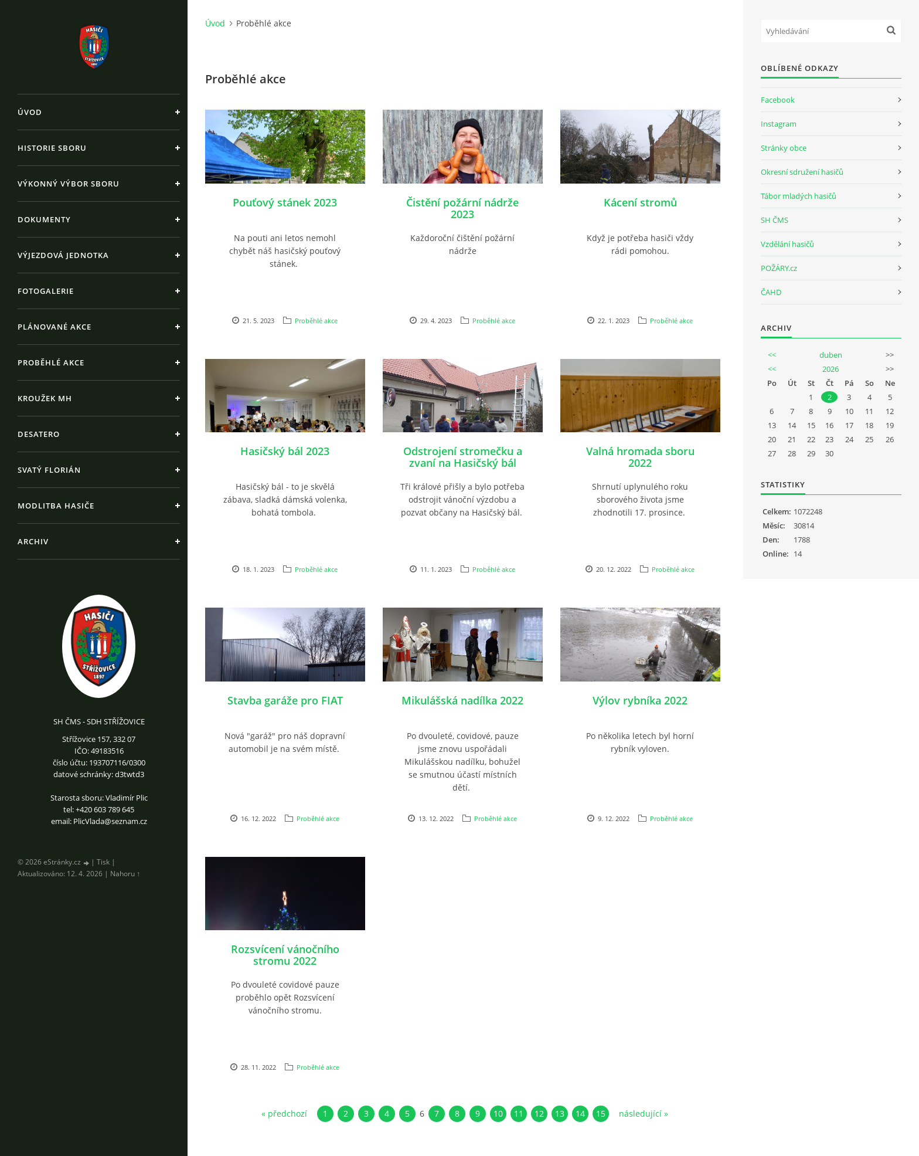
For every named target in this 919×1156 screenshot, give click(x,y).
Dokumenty (44, 219)
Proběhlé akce (51, 362)
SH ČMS (774, 220)
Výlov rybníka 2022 (640, 700)
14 (580, 1113)
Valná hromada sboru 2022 (640, 457)
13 (559, 1113)
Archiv (33, 541)
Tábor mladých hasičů (798, 196)
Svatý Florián (49, 470)
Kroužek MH (45, 398)
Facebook (778, 99)
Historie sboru (52, 148)
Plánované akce (54, 326)
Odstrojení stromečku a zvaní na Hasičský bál (462, 457)
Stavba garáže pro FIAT (285, 700)
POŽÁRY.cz (779, 268)
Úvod (30, 112)
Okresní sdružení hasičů (802, 172)
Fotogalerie (46, 291)
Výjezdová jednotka (63, 255)
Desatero (39, 434)
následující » (643, 1113)
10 (498, 1113)
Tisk (103, 862)
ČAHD (771, 292)
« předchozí (284, 1113)
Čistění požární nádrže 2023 (462, 208)
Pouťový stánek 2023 (285, 202)
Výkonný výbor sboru (69, 183)
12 (539, 1113)
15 (600, 1113)
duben (830, 355)
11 (518, 1113)
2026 (830, 369)
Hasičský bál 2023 (284, 451)
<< (772, 355)
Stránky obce (783, 148)
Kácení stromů (640, 202)
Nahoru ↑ (125, 874)
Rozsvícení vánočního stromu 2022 (285, 955)
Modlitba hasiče (56, 505)
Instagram (779, 123)
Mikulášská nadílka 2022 (462, 700)
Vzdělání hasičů (787, 244)
